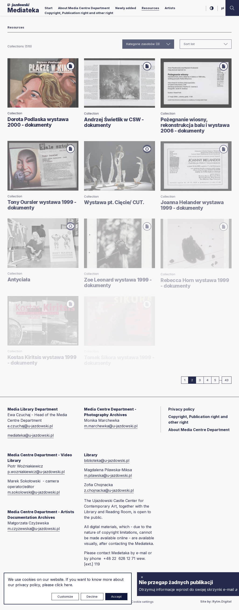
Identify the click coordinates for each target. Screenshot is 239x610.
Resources (150, 8)
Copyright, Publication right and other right (79, 13)
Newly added (125, 8)
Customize (65, 596)
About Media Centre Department (84, 8)
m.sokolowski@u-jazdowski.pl (33, 492)
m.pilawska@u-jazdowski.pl (108, 475)
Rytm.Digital (222, 601)
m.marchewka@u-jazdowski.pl (110, 426)
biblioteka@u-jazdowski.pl (106, 460)
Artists (170, 8)
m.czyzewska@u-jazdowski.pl (33, 528)
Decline (92, 596)
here (68, 584)
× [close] (142, 577)
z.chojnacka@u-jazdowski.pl (109, 490)
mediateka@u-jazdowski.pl (30, 435)
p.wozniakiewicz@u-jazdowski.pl (36, 471)
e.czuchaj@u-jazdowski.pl (30, 426)
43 (228, 380)
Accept (116, 596)
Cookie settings (142, 601)
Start (49, 8)
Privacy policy (181, 409)
